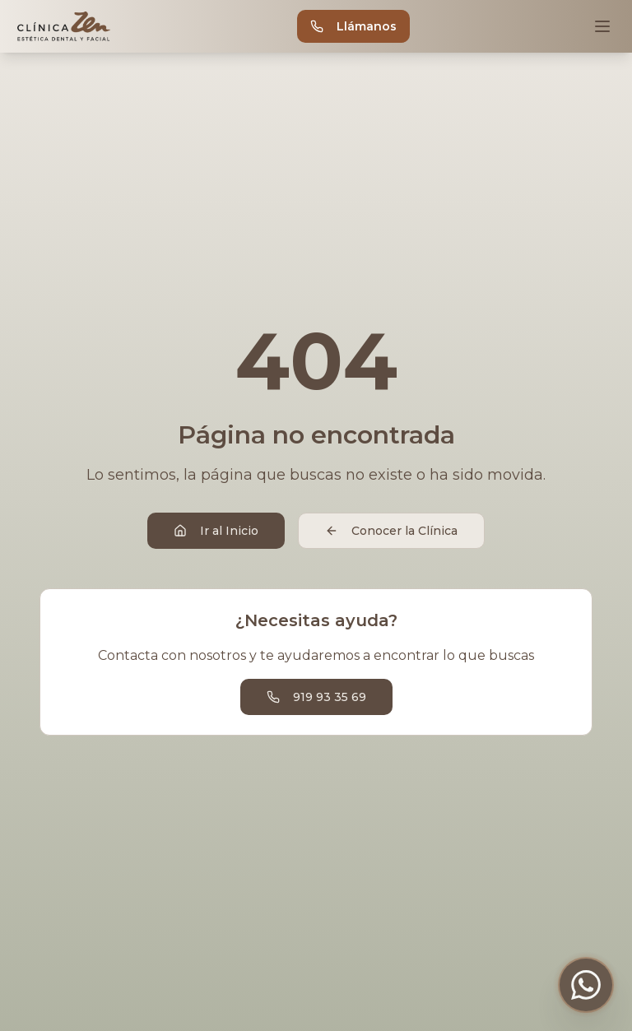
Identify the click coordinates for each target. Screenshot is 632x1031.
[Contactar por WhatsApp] (586, 985)
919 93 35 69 (316, 697)
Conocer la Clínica (391, 530)
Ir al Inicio (216, 530)
